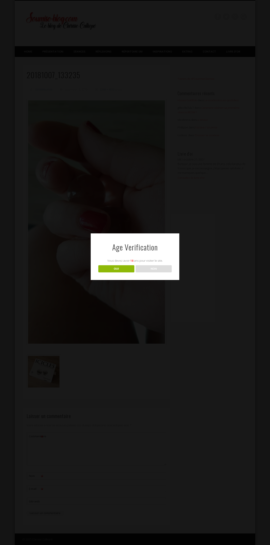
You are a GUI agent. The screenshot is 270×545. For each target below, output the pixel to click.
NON (154, 268)
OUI (116, 268)
